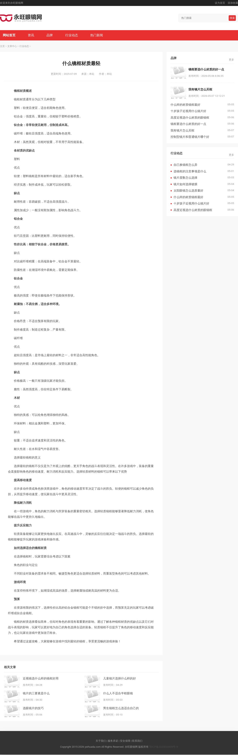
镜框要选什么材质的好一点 (188, 124)
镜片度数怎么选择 (185, 178)
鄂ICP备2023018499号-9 (163, 747)
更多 (231, 60)
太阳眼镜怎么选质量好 (188, 191)
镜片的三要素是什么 (36, 693)
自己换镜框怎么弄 (185, 165)
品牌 (50, 35)
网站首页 (9, 35)
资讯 (31, 35)
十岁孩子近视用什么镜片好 (188, 111)
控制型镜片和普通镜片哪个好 (190, 137)
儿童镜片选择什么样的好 (119, 678)
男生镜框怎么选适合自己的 (121, 708)
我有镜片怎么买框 (182, 130)
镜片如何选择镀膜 (185, 184)
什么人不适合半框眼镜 (118, 693)
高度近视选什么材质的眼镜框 (190, 118)
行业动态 (72, 35)
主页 (2, 46)
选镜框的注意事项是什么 (190, 171)
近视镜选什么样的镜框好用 (41, 678)
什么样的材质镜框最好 (185, 105)
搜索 (232, 17)
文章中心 (12, 46)
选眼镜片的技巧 (33, 708)
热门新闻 (98, 35)
